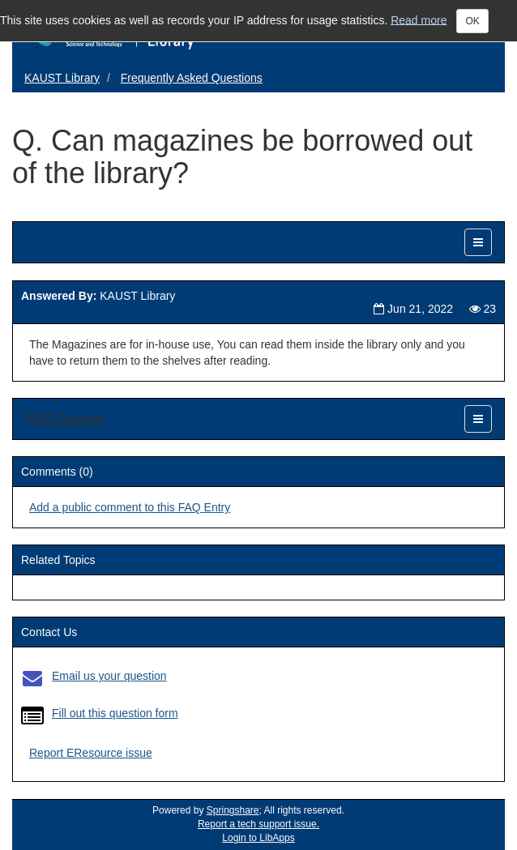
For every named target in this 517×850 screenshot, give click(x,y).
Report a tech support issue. (258, 824)
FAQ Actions (65, 419)
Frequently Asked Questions (192, 77)
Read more (418, 19)
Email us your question (109, 675)
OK (472, 21)
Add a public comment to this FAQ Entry (129, 507)
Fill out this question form (115, 713)
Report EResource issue (90, 752)
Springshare (233, 810)
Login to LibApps (258, 838)
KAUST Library (62, 77)
